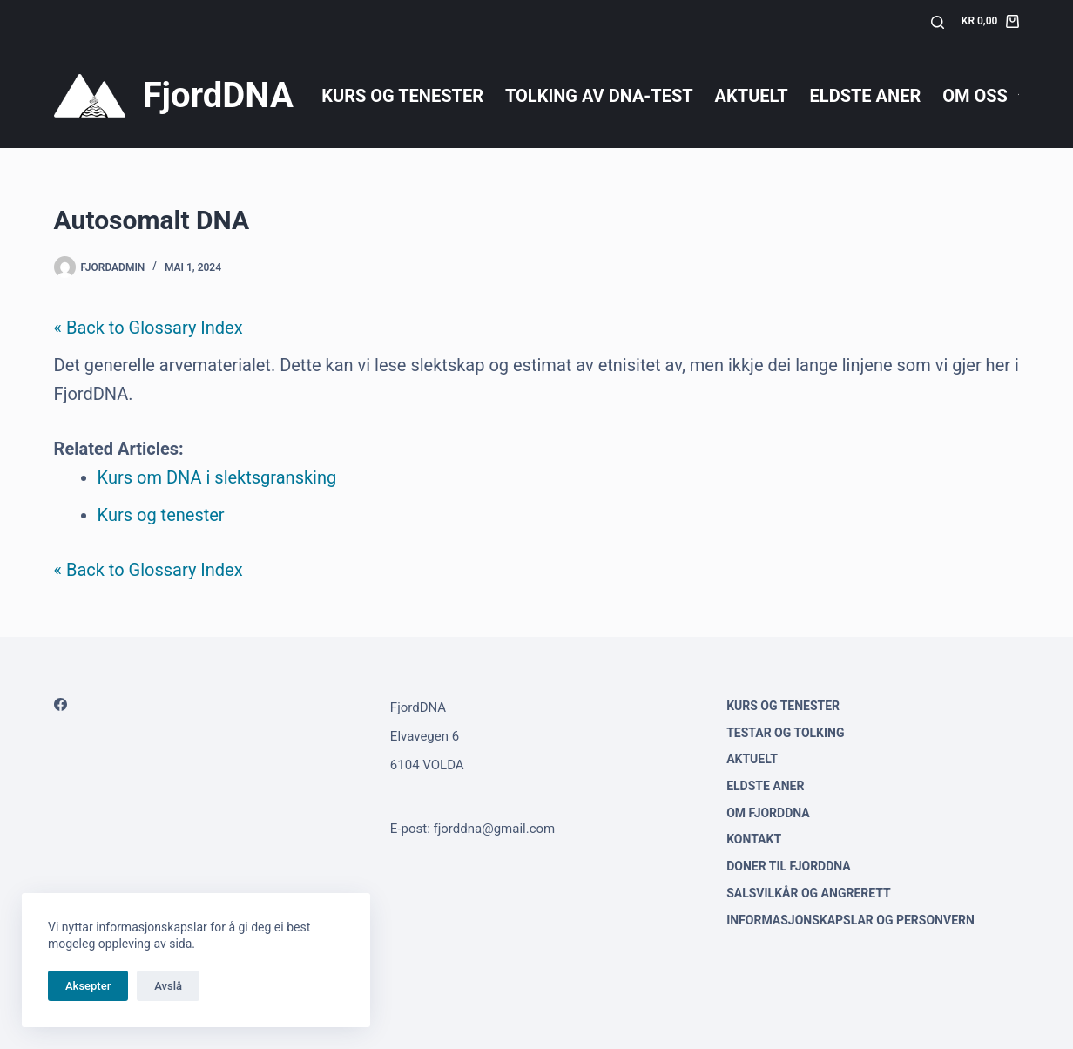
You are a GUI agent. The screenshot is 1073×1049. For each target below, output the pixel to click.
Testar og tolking (785, 733)
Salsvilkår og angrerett (808, 893)
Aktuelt (751, 95)
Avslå (168, 985)
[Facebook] (60, 704)
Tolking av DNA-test (599, 95)
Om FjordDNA (768, 813)
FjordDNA (218, 95)
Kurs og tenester (402, 95)
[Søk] (937, 22)
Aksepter (88, 985)
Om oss (983, 95)
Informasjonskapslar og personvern (850, 920)
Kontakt (753, 839)
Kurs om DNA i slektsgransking (217, 477)
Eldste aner (865, 95)
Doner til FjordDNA (788, 866)
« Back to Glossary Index (148, 327)
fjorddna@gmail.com (495, 828)
